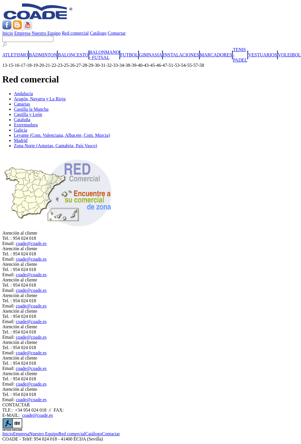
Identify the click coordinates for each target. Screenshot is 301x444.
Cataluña (22, 119)
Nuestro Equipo (46, 33)
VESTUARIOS (262, 54)
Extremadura (26, 124)
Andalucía (23, 93)
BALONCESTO (73, 54)
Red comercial (75, 33)
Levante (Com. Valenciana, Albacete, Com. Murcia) (62, 135)
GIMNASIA (150, 54)
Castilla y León (28, 114)
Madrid (20, 140)
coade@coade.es (31, 243)
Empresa (22, 33)
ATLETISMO (15, 54)
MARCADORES (216, 54)
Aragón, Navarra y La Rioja (40, 98)
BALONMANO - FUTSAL (104, 55)
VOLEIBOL (289, 54)
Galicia (20, 130)
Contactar (117, 33)
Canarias (22, 104)
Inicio (7, 33)
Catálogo (98, 33)
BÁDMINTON (43, 54)
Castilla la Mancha (31, 109)
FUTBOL (129, 54)
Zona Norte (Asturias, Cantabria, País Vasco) (55, 145)
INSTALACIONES (181, 54)
